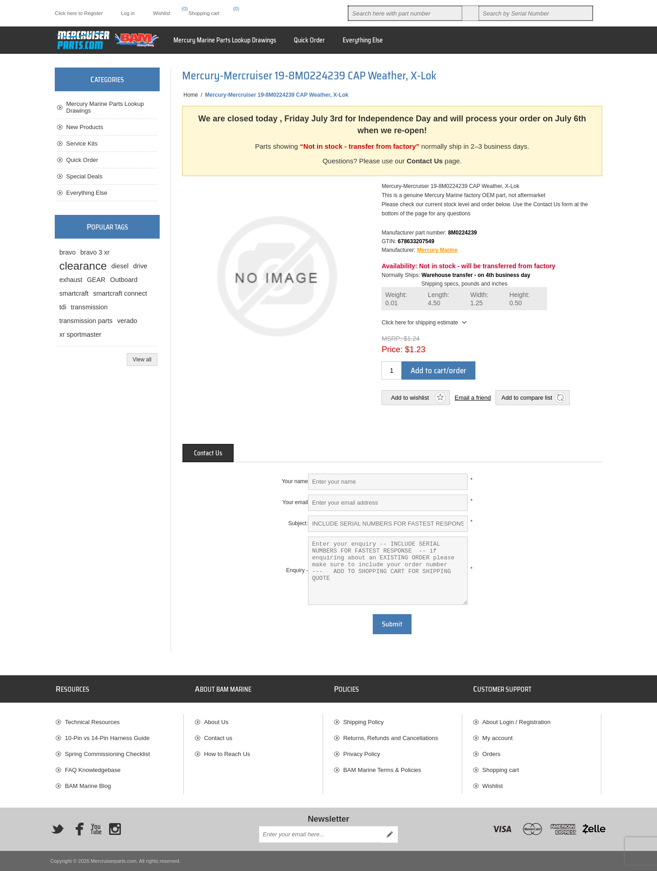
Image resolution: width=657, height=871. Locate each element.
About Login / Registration (516, 722)
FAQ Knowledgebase (92, 770)
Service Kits (82, 143)
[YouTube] (96, 829)
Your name (295, 481)
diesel (120, 266)
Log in (128, 13)
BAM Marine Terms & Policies (382, 770)
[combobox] (405, 13)
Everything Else (86, 192)
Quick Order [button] (309, 40)
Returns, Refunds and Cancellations (390, 738)
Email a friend (472, 397)
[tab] (208, 453)
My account (497, 738)
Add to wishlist (410, 397)
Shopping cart (500, 770)
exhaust (70, 279)
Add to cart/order (438, 370)
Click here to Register (79, 13)
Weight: (396, 299)
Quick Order (82, 159)
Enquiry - (297, 570)
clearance (83, 266)
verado (127, 320)
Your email (295, 502)
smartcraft (74, 293)
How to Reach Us (227, 754)
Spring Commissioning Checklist (107, 754)
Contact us (218, 738)
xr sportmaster (80, 334)
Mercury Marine (437, 250)
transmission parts (86, 320)
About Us (216, 722)
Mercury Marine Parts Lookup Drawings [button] (224, 40)
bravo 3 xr (95, 252)
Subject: (298, 523)
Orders (491, 754)
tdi (62, 307)
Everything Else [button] (363, 40)
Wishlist (492, 785)
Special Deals (84, 176)
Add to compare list (526, 397)
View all (142, 359)
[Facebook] (76, 829)
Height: (520, 299)
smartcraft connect (120, 293)
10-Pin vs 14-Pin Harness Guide (107, 738)
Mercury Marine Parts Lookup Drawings (105, 107)
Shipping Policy (363, 722)
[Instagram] (115, 829)
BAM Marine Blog (88, 785)
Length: (438, 299)
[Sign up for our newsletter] (320, 834)
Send (389, 834)
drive (140, 266)
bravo (67, 252)
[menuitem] (119, 722)
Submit (392, 624)
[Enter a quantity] (391, 370)
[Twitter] (57, 829)
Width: (479, 299)
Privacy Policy (361, 754)
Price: (391, 349)
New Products (84, 127)
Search (470, 13)
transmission (89, 307)
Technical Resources (92, 722)
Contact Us (425, 161)
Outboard (123, 279)
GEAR (96, 279)
